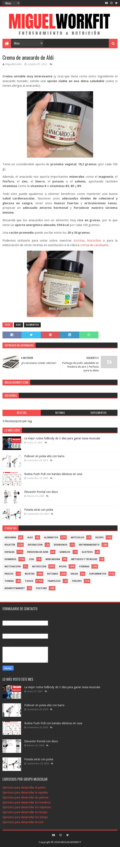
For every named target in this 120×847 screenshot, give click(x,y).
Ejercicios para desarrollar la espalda (25, 792)
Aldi (18, 325)
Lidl (31, 559)
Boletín (10, 544)
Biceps (99, 537)
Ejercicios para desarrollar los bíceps (24, 812)
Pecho (63, 566)
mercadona (53, 559)
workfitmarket (15, 588)
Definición (35, 544)
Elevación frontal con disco (41, 491)
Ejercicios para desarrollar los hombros (26, 802)
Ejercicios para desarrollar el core (22, 822)
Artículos (77, 537)
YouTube (41, 588)
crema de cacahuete (94, 245)
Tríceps (77, 581)
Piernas (84, 566)
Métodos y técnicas (84, 559)
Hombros (10, 559)
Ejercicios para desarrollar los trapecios (26, 807)
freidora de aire (37, 552)
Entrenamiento (89, 544)
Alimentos (32, 325)
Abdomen (10, 537)
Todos (29, 581)
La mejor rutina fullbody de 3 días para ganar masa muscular (62, 438)
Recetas (30, 573)
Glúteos (87, 552)
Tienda (9, 581)
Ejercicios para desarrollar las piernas (25, 797)
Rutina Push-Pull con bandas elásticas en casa (53, 474)
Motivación (13, 566)
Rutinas (52, 573)
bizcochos (94, 240)
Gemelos (64, 552)
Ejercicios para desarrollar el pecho (24, 787)
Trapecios (54, 581)
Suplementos (97, 573)
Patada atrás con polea (38, 509)
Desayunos (60, 544)
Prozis (9, 573)
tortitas (79, 240)
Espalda (9, 552)
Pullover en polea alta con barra (44, 456)
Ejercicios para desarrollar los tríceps (25, 817)
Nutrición (39, 566)
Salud (74, 573)
